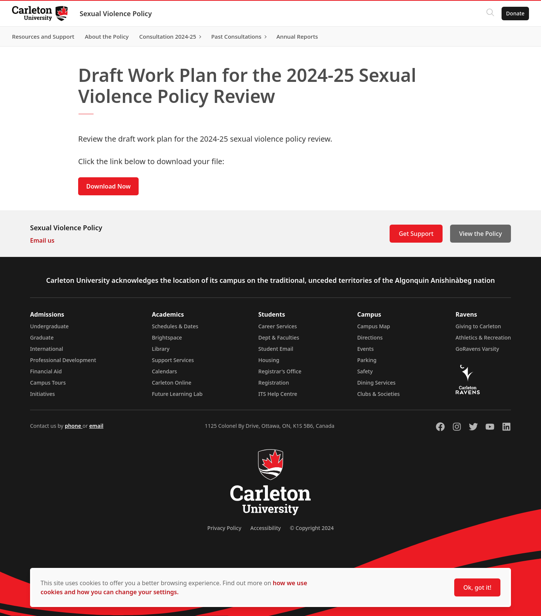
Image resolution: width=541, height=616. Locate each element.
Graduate (42, 337)
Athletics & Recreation (483, 337)
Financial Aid (46, 371)
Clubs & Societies (378, 393)
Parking (367, 360)
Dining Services (376, 382)
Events (365, 348)
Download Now (108, 186)
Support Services (173, 360)
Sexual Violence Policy (116, 13)
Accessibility (265, 527)
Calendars (164, 371)
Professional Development (63, 360)
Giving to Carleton (478, 326)
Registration (273, 382)
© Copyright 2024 (312, 527)
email (96, 425)
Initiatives (42, 393)
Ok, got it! (477, 587)
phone (73, 425)
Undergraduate (49, 326)
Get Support (416, 233)
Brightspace (167, 337)
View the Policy (480, 233)
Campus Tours (48, 382)
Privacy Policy (224, 527)
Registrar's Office (280, 371)
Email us (42, 240)
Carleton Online (171, 382)
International (46, 348)
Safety (365, 371)
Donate (515, 13)
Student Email (275, 348)
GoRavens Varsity (477, 348)
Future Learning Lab (177, 393)
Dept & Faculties (278, 337)
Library (160, 348)
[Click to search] (490, 13)
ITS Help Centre (278, 393)
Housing (269, 360)
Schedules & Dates (175, 326)
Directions (370, 337)
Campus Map (373, 326)
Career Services (277, 326)
